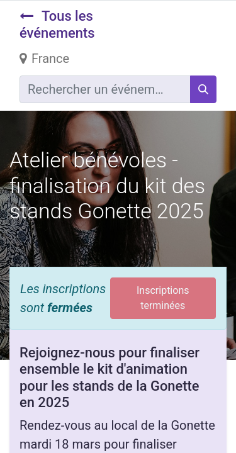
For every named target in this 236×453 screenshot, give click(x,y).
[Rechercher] (203, 89)
